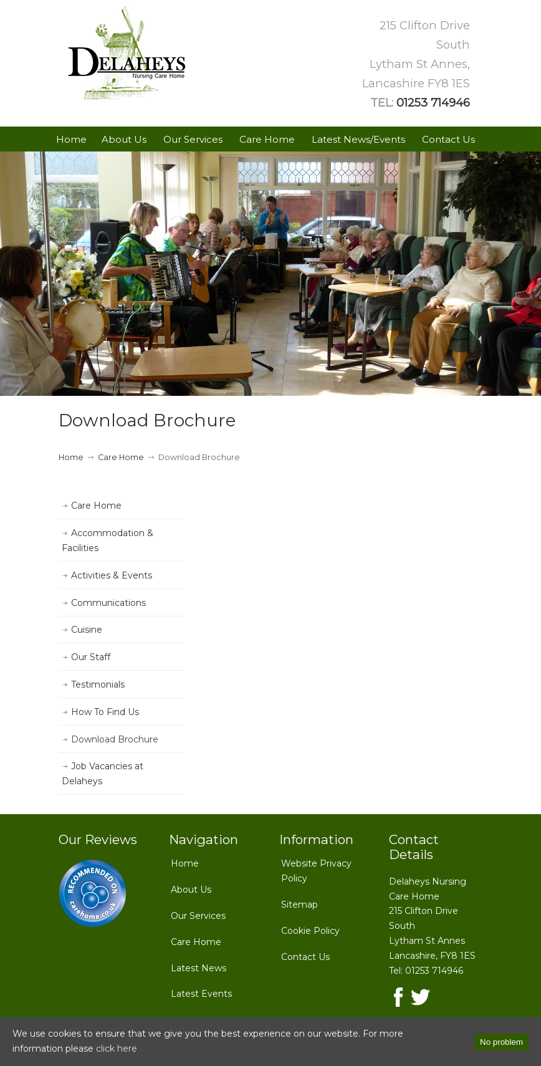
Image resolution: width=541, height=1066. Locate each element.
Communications (108, 602)
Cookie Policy (310, 930)
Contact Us (305, 957)
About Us (191, 889)
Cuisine (86, 629)
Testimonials (98, 684)
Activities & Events (111, 575)
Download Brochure (114, 739)
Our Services (198, 915)
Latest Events (201, 993)
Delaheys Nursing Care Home (127, 53)
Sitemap (299, 904)
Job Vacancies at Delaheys (102, 774)
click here (116, 1048)
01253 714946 (433, 102)
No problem (501, 1042)
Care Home (121, 457)
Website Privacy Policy (316, 871)
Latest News (198, 968)
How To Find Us (105, 712)
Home (71, 457)
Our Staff (90, 657)
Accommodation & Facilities (107, 540)
